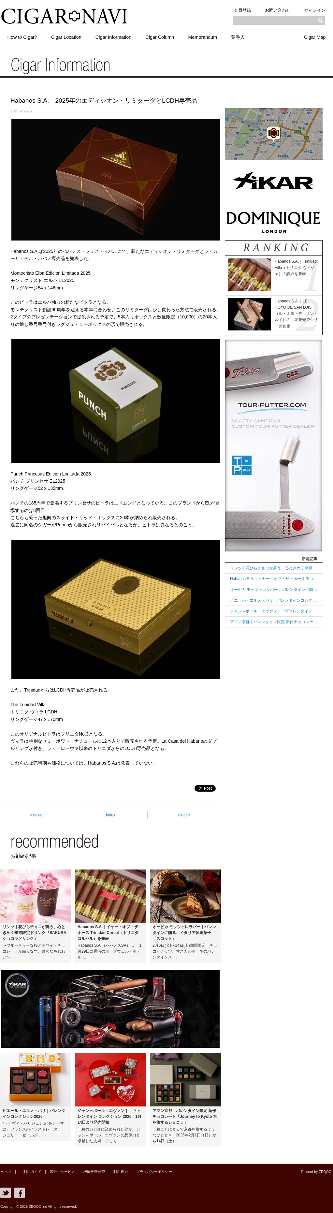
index (110, 815)
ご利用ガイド (30, 1172)
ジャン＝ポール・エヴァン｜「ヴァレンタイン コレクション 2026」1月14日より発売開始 (273, 611)
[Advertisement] (274, 733)
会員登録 (241, 10)
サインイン (315, 10)
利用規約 (118, 1172)
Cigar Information (114, 36)
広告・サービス (61, 1172)
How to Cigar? (22, 36)
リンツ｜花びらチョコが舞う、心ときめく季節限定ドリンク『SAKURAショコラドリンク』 (273, 568)
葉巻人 (239, 36)
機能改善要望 (92, 1172)
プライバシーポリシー (152, 1172)
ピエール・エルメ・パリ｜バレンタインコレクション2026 (273, 600)
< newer (37, 815)
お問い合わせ (277, 10)
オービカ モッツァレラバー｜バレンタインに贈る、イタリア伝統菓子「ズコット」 (273, 589)
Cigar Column (160, 36)
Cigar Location (66, 36)
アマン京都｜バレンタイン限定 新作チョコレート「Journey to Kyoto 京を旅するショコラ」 (273, 622)
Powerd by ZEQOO (316, 1172)
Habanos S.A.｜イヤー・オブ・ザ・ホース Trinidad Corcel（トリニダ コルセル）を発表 (273, 579)
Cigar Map (315, 36)
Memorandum (203, 36)
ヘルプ (5, 1172)
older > (184, 815)
